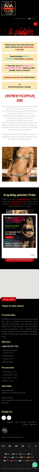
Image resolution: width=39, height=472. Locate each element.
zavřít (32, 255)
